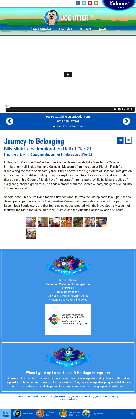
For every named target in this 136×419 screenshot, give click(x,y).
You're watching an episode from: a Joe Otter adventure (68, 121)
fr (128, 140)
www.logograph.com (68, 399)
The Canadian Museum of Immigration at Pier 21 (77, 201)
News (102, 29)
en (120, 140)
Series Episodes (41, 29)
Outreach (85, 29)
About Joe (65, 29)
